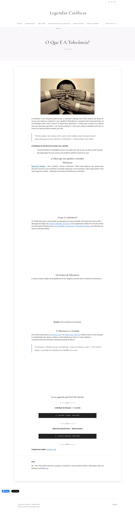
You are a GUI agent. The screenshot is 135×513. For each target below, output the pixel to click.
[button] (110, 23)
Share (6, 491)
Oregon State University (72, 335)
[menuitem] (21, 23)
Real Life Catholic (38, 166)
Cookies (114, 504)
